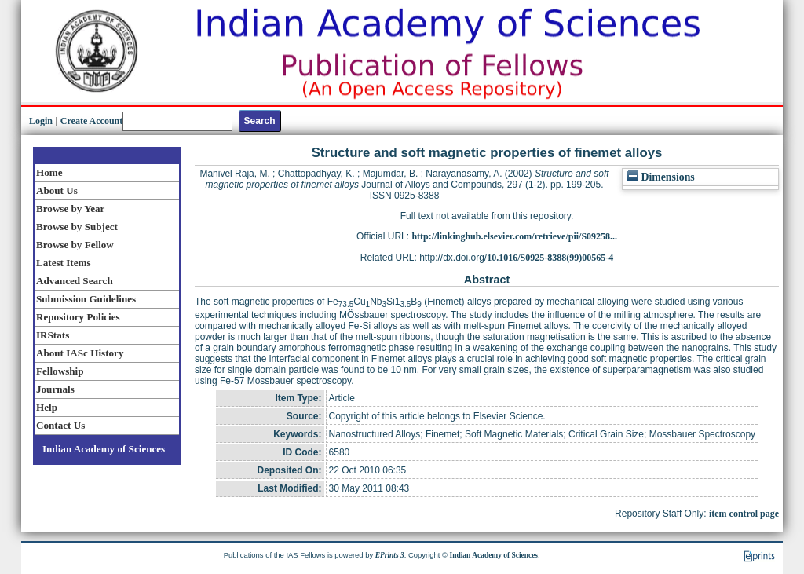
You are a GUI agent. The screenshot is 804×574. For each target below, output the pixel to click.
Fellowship (59, 371)
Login (41, 120)
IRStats (52, 335)
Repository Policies (78, 317)
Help (46, 407)
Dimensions (661, 177)
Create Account (91, 120)
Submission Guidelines (86, 299)
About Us (57, 190)
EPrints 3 (389, 555)
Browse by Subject (77, 226)
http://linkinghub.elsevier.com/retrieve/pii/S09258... (514, 236)
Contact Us (60, 425)
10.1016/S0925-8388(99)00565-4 (550, 257)
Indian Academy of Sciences (103, 449)
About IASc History (79, 353)
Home (49, 172)
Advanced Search (74, 281)
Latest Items (63, 263)
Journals (55, 389)
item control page (744, 513)
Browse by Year (70, 208)
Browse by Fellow (75, 244)
